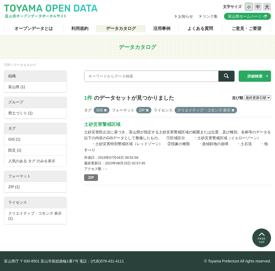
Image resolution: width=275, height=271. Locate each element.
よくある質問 (200, 28)
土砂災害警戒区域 (102, 124)
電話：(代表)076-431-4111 (101, 261)
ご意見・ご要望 (246, 28)
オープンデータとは (33, 28)
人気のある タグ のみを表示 (31, 161)
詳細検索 (255, 76)
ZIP (91, 177)
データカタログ (121, 28)
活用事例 (161, 28)
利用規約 (79, 28)
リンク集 (210, 16)
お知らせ (185, 16)
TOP (7, 65)
